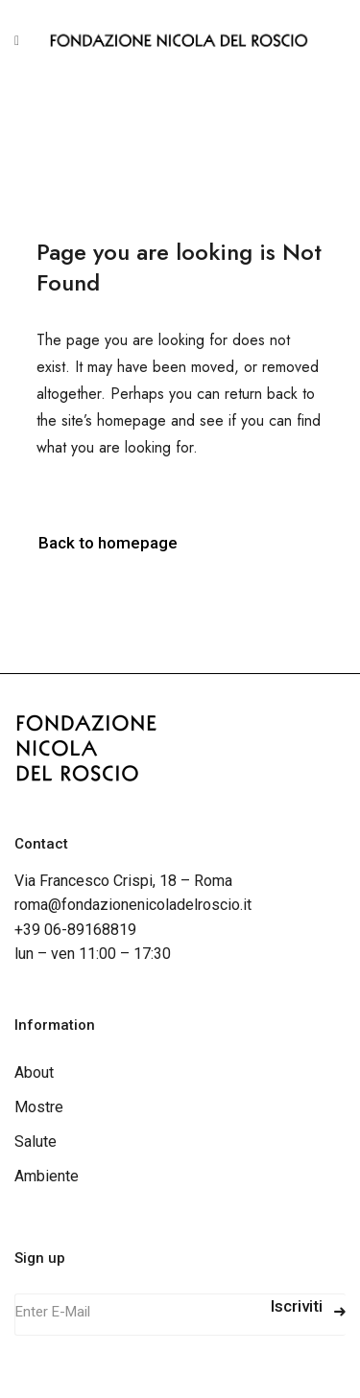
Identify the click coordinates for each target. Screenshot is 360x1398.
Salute (35, 1141)
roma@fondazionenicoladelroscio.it (133, 905)
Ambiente (46, 1176)
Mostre (38, 1107)
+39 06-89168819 (75, 929)
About (34, 1072)
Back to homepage (108, 542)
